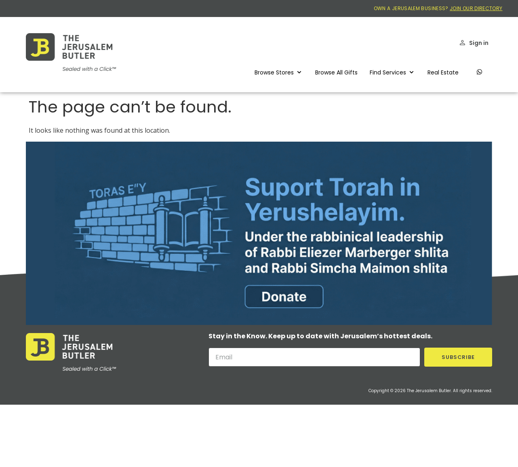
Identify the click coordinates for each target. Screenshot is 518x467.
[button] (279, 72)
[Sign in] (462, 42)
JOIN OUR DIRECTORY (476, 8)
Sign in (479, 43)
